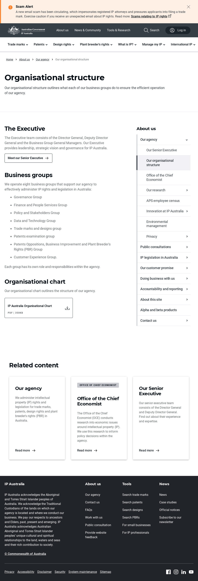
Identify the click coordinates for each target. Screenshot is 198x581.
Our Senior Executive (161, 150)
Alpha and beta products (158, 310)
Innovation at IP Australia (164, 211)
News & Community (88, 30)
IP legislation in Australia (159, 257)
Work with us (93, 517)
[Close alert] (188, 7)
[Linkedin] (183, 572)
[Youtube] (191, 572)
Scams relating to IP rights (149, 16)
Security (60, 572)
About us (62, 30)
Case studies (167, 502)
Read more (22, 450)
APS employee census (163, 201)
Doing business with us (157, 278)
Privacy (151, 236)
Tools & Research (118, 30)
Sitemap (105, 572)
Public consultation (98, 525)
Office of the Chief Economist (159, 177)
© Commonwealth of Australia (25, 554)
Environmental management (157, 224)
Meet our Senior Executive (25, 158)
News (163, 495)
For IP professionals (135, 532)
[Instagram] (176, 572)
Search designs (132, 510)
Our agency (42, 59)
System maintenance (82, 572)
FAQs (88, 510)
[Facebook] (168, 572)
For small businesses (136, 525)
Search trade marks (135, 495)
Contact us (148, 321)
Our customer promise (157, 268)
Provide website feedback (95, 535)
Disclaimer (44, 572)
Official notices (169, 510)
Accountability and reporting (161, 289)
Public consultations (155, 247)
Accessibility (25, 572)
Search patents (132, 502)
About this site (151, 299)
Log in (178, 30)
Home (9, 59)
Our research (155, 190)
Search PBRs (131, 517)
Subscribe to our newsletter (170, 520)
